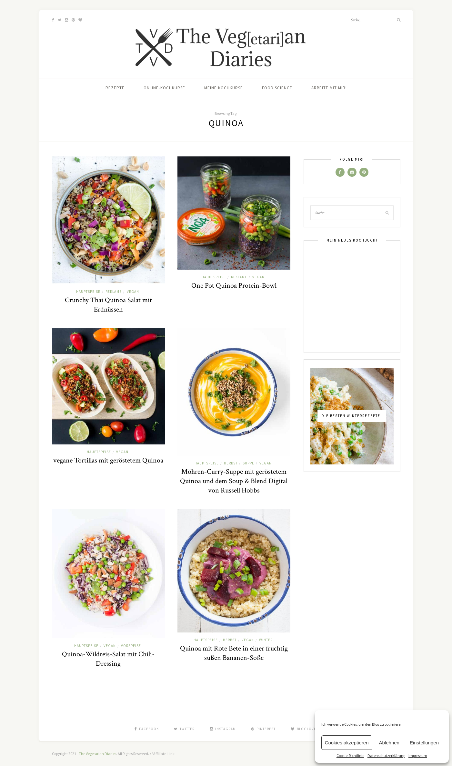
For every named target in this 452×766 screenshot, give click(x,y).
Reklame (113, 291)
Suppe (248, 463)
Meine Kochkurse (223, 88)
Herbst (230, 463)
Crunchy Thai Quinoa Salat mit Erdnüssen (108, 304)
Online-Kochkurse (164, 88)
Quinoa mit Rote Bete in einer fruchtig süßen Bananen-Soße (234, 653)
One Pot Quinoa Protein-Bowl (233, 285)
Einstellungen (424, 742)
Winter (266, 640)
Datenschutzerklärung (386, 755)
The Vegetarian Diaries (97, 753)
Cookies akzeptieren (347, 742)
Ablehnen (389, 742)
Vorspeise (131, 645)
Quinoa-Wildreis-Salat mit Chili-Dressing (108, 659)
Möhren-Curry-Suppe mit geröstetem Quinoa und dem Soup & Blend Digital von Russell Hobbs (233, 481)
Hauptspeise (88, 291)
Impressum (417, 755)
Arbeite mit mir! (329, 88)
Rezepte (115, 88)
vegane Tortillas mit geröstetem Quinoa (108, 460)
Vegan (133, 291)
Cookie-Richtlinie (350, 755)
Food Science (277, 88)
